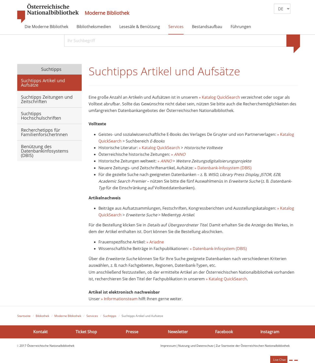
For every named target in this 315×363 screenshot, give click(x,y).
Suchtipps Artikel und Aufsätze (43, 83)
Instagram (269, 331)
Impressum (168, 346)
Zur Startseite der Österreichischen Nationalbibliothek (253, 346)
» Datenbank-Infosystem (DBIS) (223, 168)
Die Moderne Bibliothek (46, 26)
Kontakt (40, 331)
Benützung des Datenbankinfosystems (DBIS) (44, 150)
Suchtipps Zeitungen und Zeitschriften (47, 99)
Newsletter (178, 331)
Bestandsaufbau (207, 26)
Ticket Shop (86, 331)
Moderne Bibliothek (107, 13)
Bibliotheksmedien (94, 26)
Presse (132, 331)
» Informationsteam (119, 298)
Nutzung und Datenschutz (196, 346)
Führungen (241, 26)
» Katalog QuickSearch (219, 97)
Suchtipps (51, 69)
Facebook (224, 331)
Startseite (24, 316)
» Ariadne (155, 242)
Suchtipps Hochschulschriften (41, 115)
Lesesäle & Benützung (139, 26)
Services (176, 26)
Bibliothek (42, 316)
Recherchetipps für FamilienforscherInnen (44, 132)
